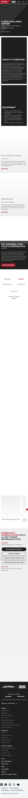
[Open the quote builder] (24, 2)
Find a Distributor (6, 761)
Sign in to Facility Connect (9, 774)
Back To (4, 6)
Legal (2, 766)
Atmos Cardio (5, 742)
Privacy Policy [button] (5, 790)
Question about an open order (14, 562)
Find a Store (5, 764)
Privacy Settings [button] (14, 788)
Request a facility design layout (14, 558)
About (3, 758)
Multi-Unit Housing (7, 715)
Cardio (3, 733)
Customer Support (14, 553)
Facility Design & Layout (8, 748)
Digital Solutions (6, 740)
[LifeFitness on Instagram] (10, 784)
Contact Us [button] (4, 788)
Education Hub (5, 753)
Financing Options (6, 755)
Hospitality (4, 713)
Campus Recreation (7, 722)
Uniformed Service (6, 727)
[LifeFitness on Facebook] (5, 784)
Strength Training (6, 735)
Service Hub (5, 750)
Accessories (4, 738)
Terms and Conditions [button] (17, 790)
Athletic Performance (7, 720)
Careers (3, 771)
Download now (8, 265)
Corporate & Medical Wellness (10, 725)
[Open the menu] (26, 2)
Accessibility (5, 769)
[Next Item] (27, 509)
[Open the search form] (21, 2)
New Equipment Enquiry (14, 549)
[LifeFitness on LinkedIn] (1, 784)
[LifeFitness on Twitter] (14, 784)
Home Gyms (5, 717)
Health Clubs (5, 710)
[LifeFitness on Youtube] (18, 784)
